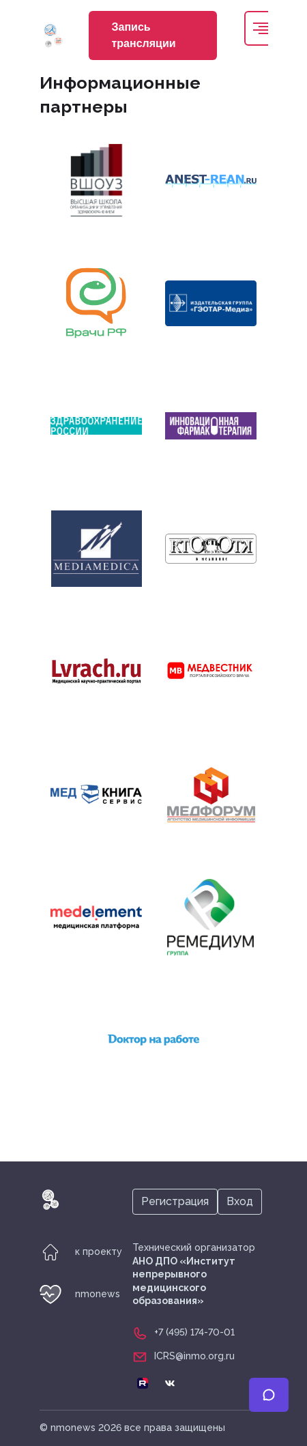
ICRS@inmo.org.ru (194, 1355)
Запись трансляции (144, 35)
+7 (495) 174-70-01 (194, 1332)
